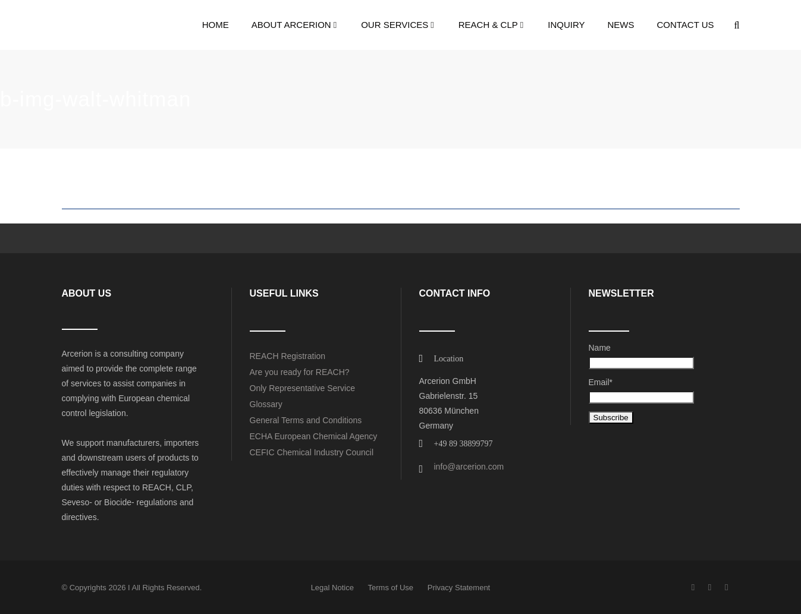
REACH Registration (288, 356)
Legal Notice (332, 587)
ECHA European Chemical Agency (314, 436)
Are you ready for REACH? (300, 372)
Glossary (266, 404)
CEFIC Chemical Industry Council (312, 452)
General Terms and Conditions (306, 420)
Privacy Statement (459, 587)
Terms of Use (391, 587)
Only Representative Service (302, 388)
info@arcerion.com (469, 466)
